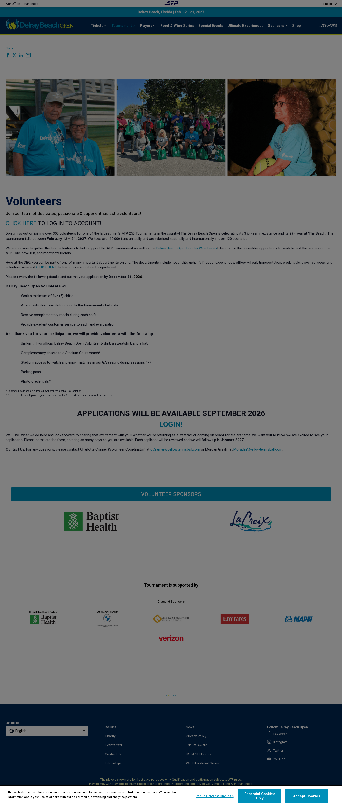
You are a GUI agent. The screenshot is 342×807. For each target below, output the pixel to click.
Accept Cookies (306, 796)
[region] (171, 796)
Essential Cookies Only (259, 796)
